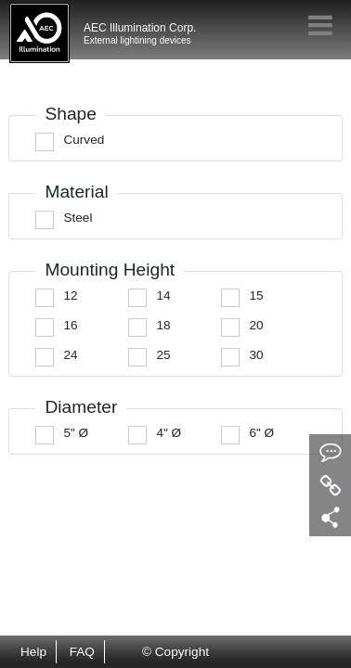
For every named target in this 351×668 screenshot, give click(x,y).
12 (70, 295)
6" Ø (261, 433)
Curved (83, 140)
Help (33, 652)
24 (70, 355)
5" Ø (75, 433)
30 (256, 355)
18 (163, 325)
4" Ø (168, 433)
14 (163, 295)
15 (256, 295)
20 (256, 325)
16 (70, 325)
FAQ (82, 652)
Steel (77, 218)
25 (163, 355)
